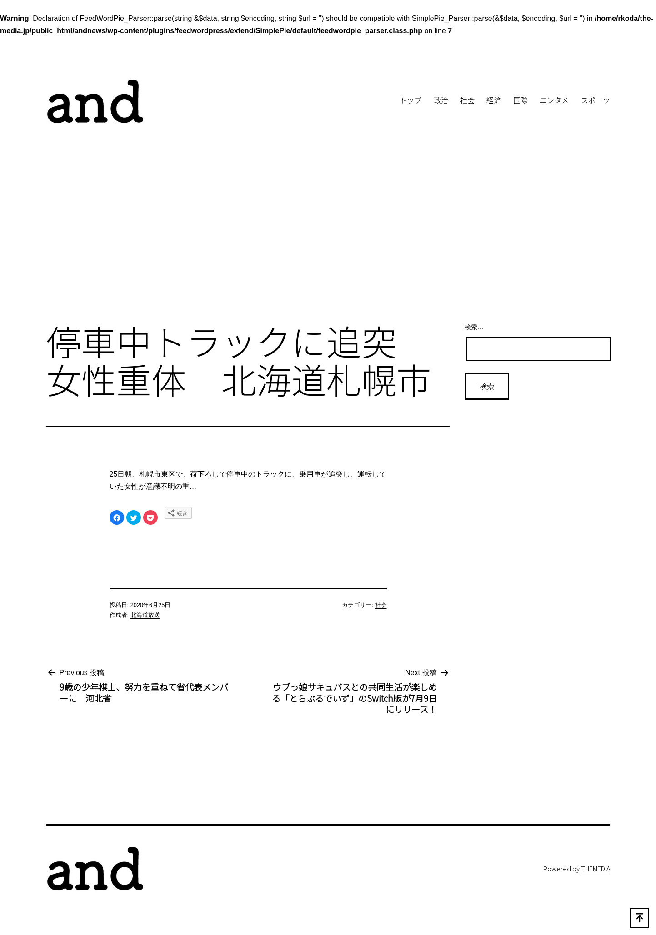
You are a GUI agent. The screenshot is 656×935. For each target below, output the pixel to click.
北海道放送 (145, 615)
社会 (467, 99)
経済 (493, 99)
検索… (474, 327)
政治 (441, 99)
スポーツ (595, 99)
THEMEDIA (595, 868)
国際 (520, 99)
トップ (410, 99)
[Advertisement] (328, 239)
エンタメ (554, 99)
